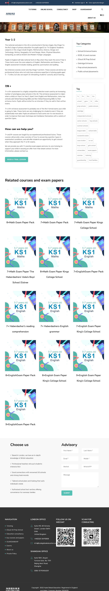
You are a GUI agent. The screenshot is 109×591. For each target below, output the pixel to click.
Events (9, 540)
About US (91, 11)
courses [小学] (80, 150)
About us (10, 544)
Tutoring (27, 11)
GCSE (86, 96)
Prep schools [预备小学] (81, 101)
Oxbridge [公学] (80, 106)
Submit (67, 488)
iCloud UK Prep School (86, 54)
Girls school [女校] (92, 140)
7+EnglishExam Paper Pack (88, 266)
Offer (96, 96)
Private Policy (12, 548)
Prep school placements (87, 62)
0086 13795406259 (41, 565)
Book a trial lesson (16, 154)
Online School (40, 11)
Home (50, 22)
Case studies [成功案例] (81, 135)
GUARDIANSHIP (78, 11)
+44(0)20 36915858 (42, 3)
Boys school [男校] (81, 140)
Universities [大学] (81, 145)
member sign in (80, 3)
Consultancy (55, 11)
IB (91, 96)
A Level (79, 96)
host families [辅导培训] (93, 155)
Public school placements (88, 66)
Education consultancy (15, 528)
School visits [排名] (93, 125)
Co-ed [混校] (91, 135)
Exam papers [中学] (92, 145)
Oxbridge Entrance (85, 58)
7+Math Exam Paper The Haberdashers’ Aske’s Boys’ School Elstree (20, 272)
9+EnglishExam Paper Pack (20, 419)
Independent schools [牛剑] (84, 110)
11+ (83, 91)
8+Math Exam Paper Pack (20, 217)
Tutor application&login (96, 3)
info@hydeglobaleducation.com (21, 3)
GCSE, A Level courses (87, 50)
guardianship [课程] (81, 155)
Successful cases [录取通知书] (83, 130)
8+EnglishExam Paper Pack (20, 370)
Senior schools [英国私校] (82, 115)
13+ (88, 91)
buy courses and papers (15, 532)
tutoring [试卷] (88, 150)
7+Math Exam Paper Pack (54, 217)
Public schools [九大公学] (93, 101)
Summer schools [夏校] (82, 120)
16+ (93, 91)
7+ (78, 91)
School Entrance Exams (87, 46)
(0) (102, 12)
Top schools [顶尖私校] (94, 115)
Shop (67, 11)
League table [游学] (81, 125)
